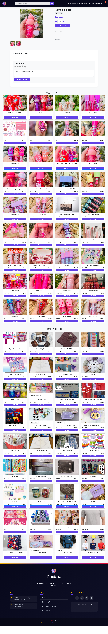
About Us (45, 606)
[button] (72, 3)
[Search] (32, 3)
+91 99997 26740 (19, 615)
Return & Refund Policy (49, 614)
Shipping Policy (47, 610)
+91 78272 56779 (19, 613)
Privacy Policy (46, 619)
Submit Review (22, 88)
